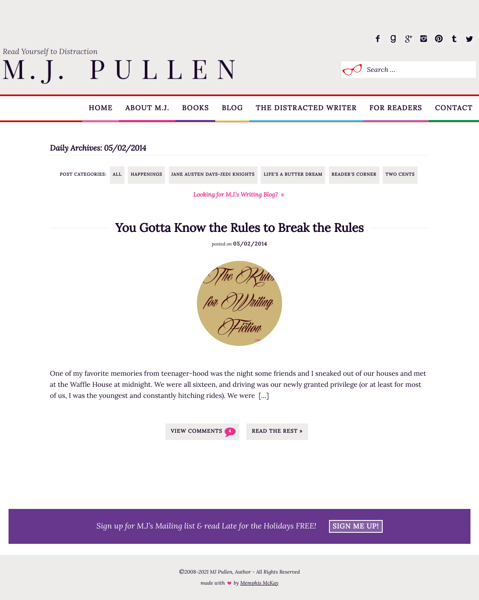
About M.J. (145, 108)
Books (193, 108)
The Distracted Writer (304, 108)
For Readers (395, 108)
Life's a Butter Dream (293, 174)
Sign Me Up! (356, 526)
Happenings (146, 174)
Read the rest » (277, 431)
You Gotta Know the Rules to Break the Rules (239, 227)
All (117, 174)
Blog (230, 108)
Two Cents (400, 174)
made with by (239, 583)
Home (98, 108)
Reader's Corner (354, 174)
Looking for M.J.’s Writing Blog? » (238, 194)
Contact (453, 108)
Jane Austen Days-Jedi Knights (213, 174)
